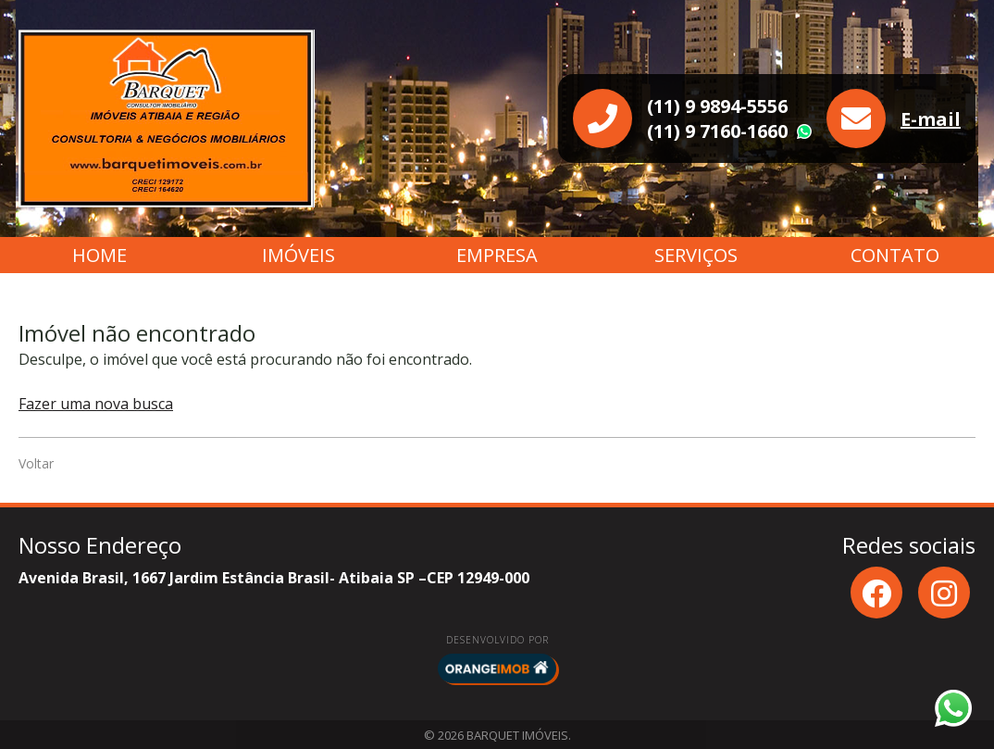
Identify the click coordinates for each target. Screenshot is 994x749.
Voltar (36, 463)
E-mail (931, 118)
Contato (895, 255)
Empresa (497, 255)
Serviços (696, 255)
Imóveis (298, 255)
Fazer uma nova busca (96, 403)
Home (99, 255)
